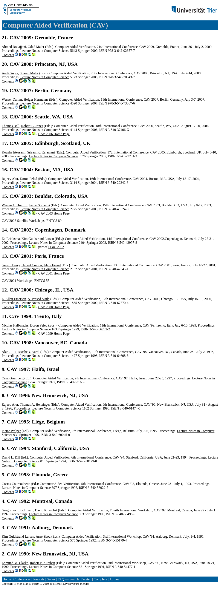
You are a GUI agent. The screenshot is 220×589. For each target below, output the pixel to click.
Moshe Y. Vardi (29, 352)
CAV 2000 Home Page (54, 307)
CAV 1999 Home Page (54, 333)
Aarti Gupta (10, 73)
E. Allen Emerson (14, 299)
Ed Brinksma (11, 239)
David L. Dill (11, 457)
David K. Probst (46, 510)
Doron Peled (28, 179)
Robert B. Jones (32, 126)
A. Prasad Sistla (38, 299)
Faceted (86, 579)
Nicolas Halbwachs (15, 325)
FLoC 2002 (56, 247)
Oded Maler (36, 47)
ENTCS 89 (54, 220)
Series (51, 579)
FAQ (61, 579)
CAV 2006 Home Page (54, 134)
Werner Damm (12, 99)
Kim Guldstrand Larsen (37, 239)
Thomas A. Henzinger (35, 404)
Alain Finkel (52, 265)
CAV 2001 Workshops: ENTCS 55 (25, 280)
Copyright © (9, 583)
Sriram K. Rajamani (41, 152)
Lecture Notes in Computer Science (44, 50)
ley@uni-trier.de (78, 583)
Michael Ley (60, 583)
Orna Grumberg (12, 378)
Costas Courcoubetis (16, 484)
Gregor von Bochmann (17, 510)
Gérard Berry (11, 265)
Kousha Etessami (14, 152)
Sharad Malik (29, 73)
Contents (8, 55)
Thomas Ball (10, 126)
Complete (100, 579)
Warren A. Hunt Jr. (15, 205)
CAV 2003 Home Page (54, 213)
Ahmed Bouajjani (14, 47)
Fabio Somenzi (39, 205)
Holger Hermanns (36, 99)
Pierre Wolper (11, 431)
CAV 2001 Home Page (54, 273)
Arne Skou (43, 536)
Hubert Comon (31, 265)
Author (114, 579)
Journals (38, 579)
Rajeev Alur (10, 179)
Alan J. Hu (9, 352)
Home (7, 579)
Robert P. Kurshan (42, 563)
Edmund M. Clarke (15, 563)
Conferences (22, 579)
